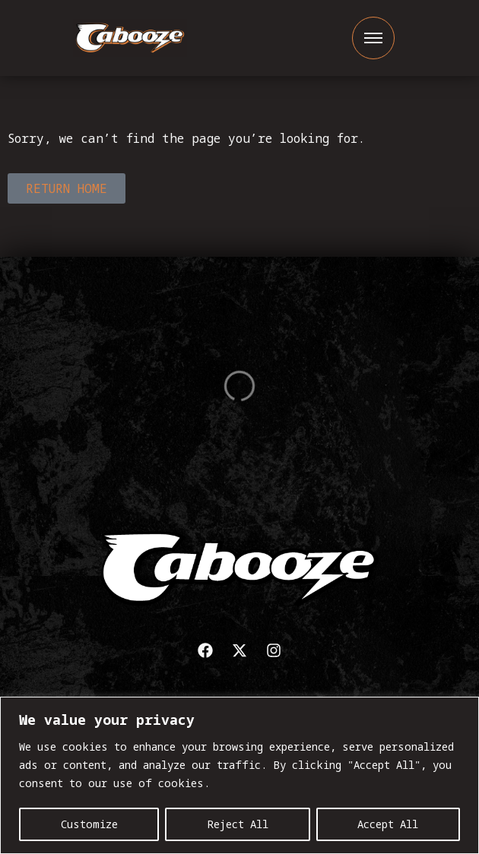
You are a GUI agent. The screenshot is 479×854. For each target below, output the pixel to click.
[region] (239, 775)
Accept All (387, 824)
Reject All (237, 824)
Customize (89, 824)
